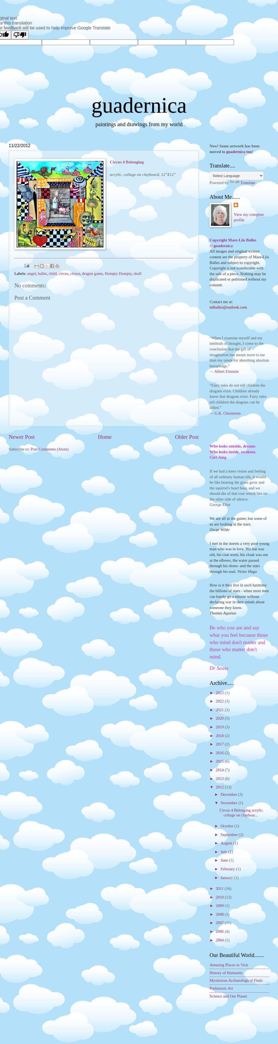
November (229, 803)
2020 (220, 718)
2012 (220, 787)
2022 (220, 701)
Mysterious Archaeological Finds (236, 980)
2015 (220, 761)
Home (105, 437)
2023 (220, 693)
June (224, 860)
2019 (220, 727)
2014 (220, 770)
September (229, 834)
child (52, 273)
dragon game (92, 273)
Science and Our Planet (228, 996)
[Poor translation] (20, 34)
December (229, 794)
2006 (220, 931)
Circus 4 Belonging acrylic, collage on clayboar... (242, 812)
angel (31, 273)
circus (63, 273)
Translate (242, 183)
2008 (220, 914)
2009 (220, 905)
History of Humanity (226, 973)
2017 (220, 744)
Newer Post (22, 437)
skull (137, 273)
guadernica (139, 105)
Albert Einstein (226, 371)
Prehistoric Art (221, 988)
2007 (220, 923)
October (227, 826)
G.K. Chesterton (227, 413)
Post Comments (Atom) (50, 449)
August (226, 843)
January (227, 877)
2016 (220, 753)
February (228, 869)
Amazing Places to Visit (229, 965)
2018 (220, 736)
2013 (220, 778)
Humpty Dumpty (118, 273)
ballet (42, 273)
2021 (220, 710)
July (224, 852)
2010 (220, 897)
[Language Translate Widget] (237, 176)
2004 (220, 940)
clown (75, 273)
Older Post (187, 437)
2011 (220, 888)
